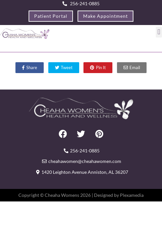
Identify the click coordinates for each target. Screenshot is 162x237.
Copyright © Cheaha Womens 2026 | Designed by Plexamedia (81, 195)
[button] (159, 32)
